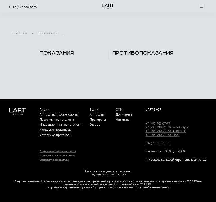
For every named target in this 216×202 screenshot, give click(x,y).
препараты (48, 34)
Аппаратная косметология (59, 114)
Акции (44, 109)
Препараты (98, 119)
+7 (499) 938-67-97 (157, 123)
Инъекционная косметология (61, 125)
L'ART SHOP (153, 109)
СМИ (119, 109)
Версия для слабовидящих (54, 160)
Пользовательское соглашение (57, 155)
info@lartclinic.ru (158, 143)
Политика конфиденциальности (58, 151)
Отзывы (95, 125)
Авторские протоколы (56, 135)
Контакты (122, 119)
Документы (124, 114)
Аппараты (97, 114)
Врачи (94, 109)
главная (20, 34)
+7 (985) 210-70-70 (167, 127)
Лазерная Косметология (57, 119)
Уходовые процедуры (55, 130)
